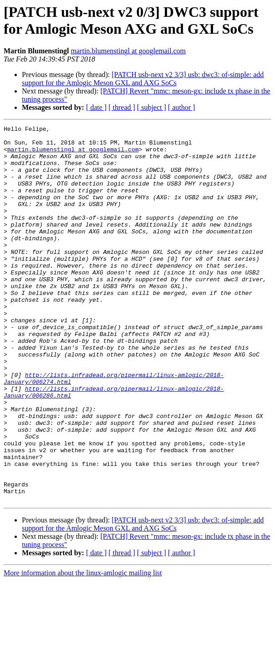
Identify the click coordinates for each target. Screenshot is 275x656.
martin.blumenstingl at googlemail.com (128, 51)
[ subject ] (151, 107)
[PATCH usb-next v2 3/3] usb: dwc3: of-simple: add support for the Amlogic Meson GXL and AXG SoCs (143, 79)
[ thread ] (121, 107)
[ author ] (181, 107)
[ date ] (96, 107)
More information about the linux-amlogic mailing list (83, 648)
